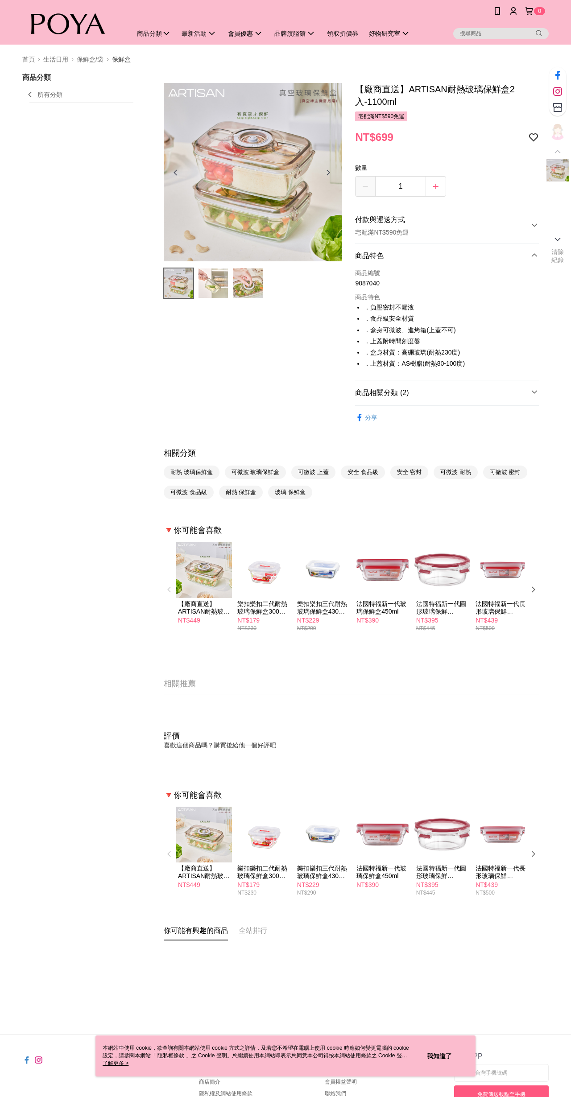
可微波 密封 (505, 472)
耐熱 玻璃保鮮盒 (191, 472)
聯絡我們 (335, 1093)
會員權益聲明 (341, 1082)
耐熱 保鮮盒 (241, 492)
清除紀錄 (557, 256)
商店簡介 (209, 1082)
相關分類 (180, 453)
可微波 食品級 (188, 492)
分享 (366, 417)
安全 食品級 (363, 472)
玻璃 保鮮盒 (290, 492)
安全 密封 (409, 472)
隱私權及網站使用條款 (225, 1093)
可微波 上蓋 (313, 472)
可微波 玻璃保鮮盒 (256, 472)
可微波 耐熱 (455, 472)
